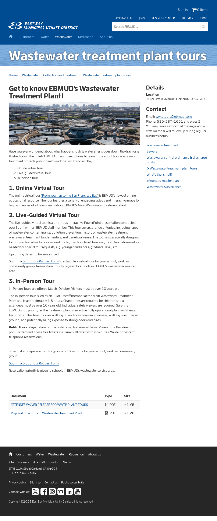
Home (13, 75)
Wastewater (63, 37)
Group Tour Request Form (40, 261)
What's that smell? (159, 174)
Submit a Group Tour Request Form (34, 363)
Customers (26, 37)
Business (23, 462)
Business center (163, 18)
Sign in (183, 9)
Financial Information (46, 462)
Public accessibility (72, 482)
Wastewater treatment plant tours (107, 75)
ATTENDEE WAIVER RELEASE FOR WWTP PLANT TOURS (49, 404)
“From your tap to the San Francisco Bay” (70, 195)
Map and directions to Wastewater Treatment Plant (46, 413)
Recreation (85, 37)
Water (44, 37)
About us (106, 37)
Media (67, 462)
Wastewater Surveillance (164, 187)
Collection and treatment (61, 75)
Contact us (124, 18)
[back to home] (44, 28)
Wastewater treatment (162, 145)
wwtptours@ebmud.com (174, 116)
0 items (200, 9)
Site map (187, 18)
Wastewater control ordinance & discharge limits (177, 159)
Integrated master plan (163, 180)
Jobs (142, 18)
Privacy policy (18, 482)
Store (204, 18)
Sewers (152, 151)
